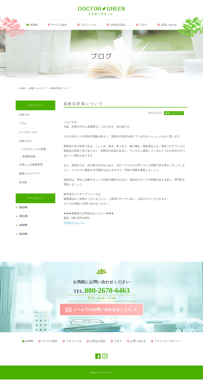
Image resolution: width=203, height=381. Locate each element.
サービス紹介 (59, 25)
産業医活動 (28, 156)
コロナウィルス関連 (34, 149)
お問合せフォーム (74, 223)
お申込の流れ (118, 25)
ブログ (143, 25)
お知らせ (24, 114)
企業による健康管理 (31, 164)
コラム (23, 123)
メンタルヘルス (28, 132)
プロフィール (88, 25)
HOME (34, 25)
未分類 (23, 182)
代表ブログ (25, 141)
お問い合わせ (169, 25)
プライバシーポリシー (167, 342)
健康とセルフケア (29, 173)
